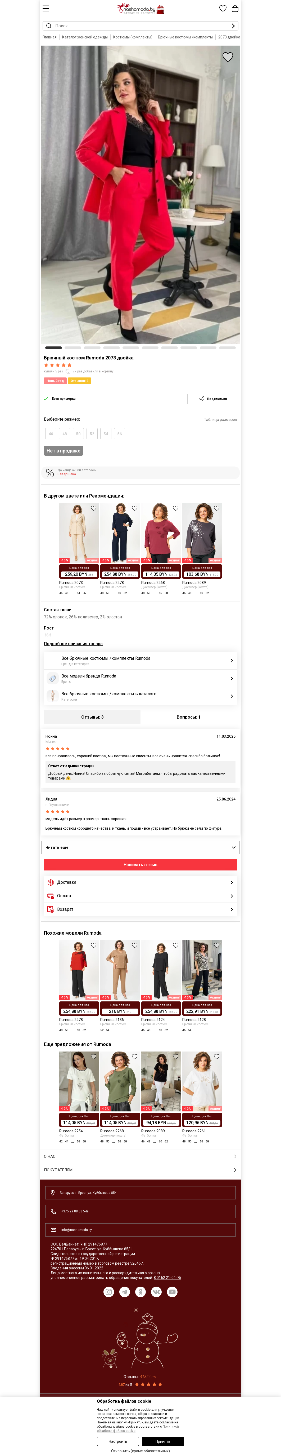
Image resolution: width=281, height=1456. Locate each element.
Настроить (118, 1441)
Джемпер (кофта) (154, 587)
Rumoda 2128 (194, 1020)
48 (64, 434)
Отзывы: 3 (92, 717)
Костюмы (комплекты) (132, 37)
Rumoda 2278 (112, 582)
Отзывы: (140, 1376)
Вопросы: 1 (189, 717)
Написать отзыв (140, 864)
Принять (163, 1441)
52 (92, 434)
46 (51, 434)
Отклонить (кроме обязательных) (140, 1451)
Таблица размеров (220, 419)
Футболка (66, 1135)
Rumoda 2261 (194, 1131)
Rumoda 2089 (194, 582)
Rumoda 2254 (71, 1131)
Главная (50, 37)
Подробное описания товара (73, 643)
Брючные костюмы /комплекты (185, 37)
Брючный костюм (72, 587)
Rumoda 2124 (153, 1020)
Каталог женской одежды (85, 37)
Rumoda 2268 (153, 582)
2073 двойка (229, 37)
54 (106, 434)
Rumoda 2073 (71, 582)
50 (78, 434)
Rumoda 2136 (112, 1020)
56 (119, 434)
